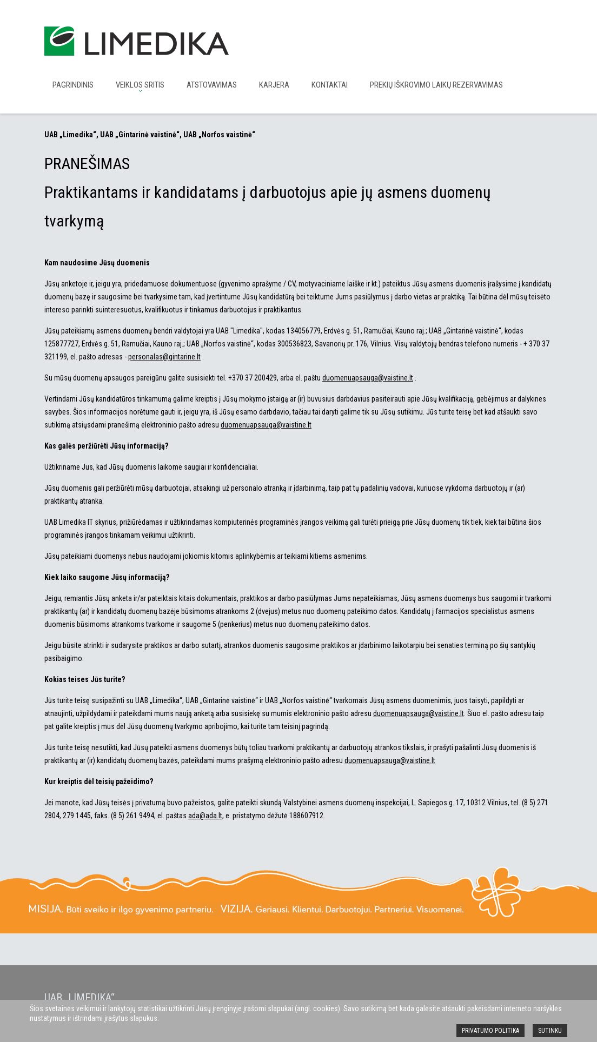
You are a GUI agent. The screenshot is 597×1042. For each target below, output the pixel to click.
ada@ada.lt (205, 815)
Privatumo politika (490, 1030)
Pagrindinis (73, 85)
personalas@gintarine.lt (164, 356)
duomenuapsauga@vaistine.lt (367, 377)
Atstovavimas (212, 85)
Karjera (274, 85)
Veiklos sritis (140, 85)
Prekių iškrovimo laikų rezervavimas (436, 85)
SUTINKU (550, 1030)
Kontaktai (329, 85)
